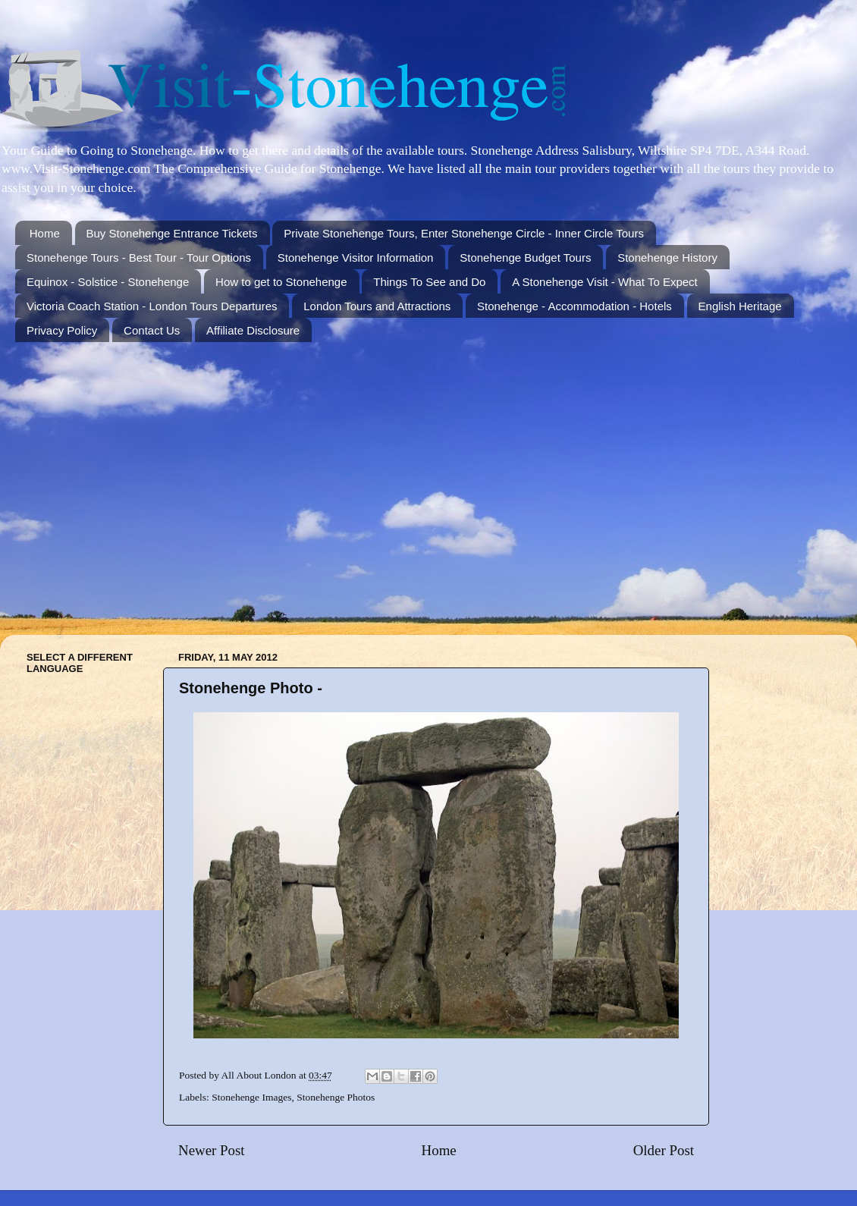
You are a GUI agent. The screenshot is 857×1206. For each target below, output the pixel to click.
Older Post (663, 1150)
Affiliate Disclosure (253, 330)
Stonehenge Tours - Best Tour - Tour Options (139, 257)
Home (45, 233)
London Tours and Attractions (376, 306)
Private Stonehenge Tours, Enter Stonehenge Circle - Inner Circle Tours (464, 233)
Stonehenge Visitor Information (356, 257)
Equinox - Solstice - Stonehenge (108, 281)
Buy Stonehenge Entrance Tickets (172, 233)
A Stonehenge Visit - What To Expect (605, 281)
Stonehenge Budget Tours (525, 257)
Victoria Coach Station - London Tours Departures (152, 306)
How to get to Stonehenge (281, 281)
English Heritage (740, 306)
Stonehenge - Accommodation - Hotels (574, 306)
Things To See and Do (429, 281)
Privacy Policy (62, 330)
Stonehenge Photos (336, 1097)
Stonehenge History (667, 257)
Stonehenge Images (251, 1097)
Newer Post (211, 1150)
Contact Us (152, 330)
